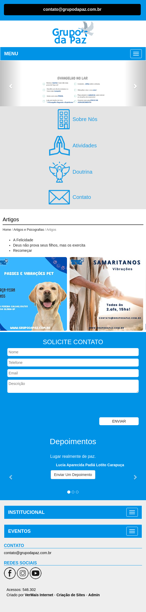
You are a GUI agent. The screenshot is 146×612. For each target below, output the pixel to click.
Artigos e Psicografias (28, 230)
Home (7, 230)
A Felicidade (23, 240)
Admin (94, 595)
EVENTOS (19, 531)
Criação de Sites (70, 595)
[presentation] (40, 405)
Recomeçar (22, 250)
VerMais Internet (39, 595)
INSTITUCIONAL (26, 512)
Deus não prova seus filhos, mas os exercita (49, 245)
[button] (11, 83)
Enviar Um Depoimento (73, 475)
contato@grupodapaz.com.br (72, 9)
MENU (11, 53)
